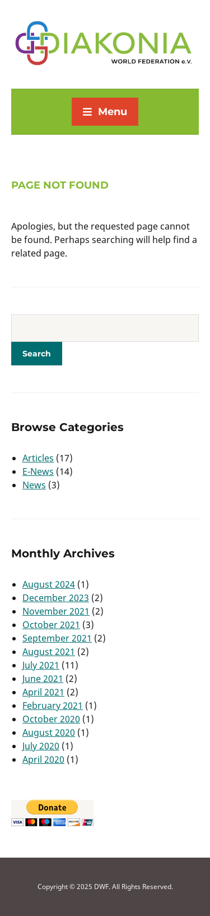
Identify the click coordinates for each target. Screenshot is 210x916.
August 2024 (48, 584)
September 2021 (57, 638)
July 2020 (40, 746)
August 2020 (48, 732)
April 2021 (43, 692)
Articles (38, 458)
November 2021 (56, 611)
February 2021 (52, 705)
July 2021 (40, 665)
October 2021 (51, 625)
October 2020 (51, 719)
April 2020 (43, 759)
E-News (38, 471)
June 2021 (42, 678)
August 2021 (48, 651)
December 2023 (55, 598)
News (34, 485)
